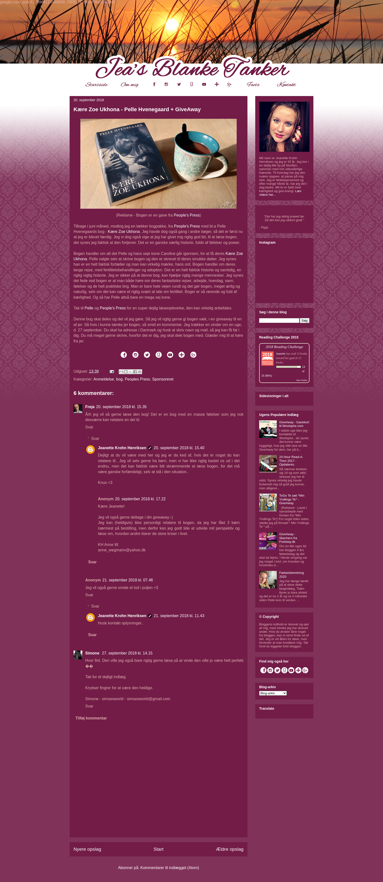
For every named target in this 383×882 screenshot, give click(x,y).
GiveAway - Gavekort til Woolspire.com (294, 424)
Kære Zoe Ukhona (124, 231)
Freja (90, 407)
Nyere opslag (87, 849)
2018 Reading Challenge (284, 347)
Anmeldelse (104, 379)
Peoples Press (137, 379)
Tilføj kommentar (91, 718)
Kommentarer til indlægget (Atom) (169, 868)
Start (159, 849)
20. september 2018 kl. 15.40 (179, 448)
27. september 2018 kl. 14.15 (127, 653)
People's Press (187, 215)
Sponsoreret (162, 379)
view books (301, 380)
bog (119, 379)
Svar (89, 427)
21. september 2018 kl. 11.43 (179, 616)
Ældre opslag (230, 849)
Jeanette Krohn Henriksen (122, 448)
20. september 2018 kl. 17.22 (140, 499)
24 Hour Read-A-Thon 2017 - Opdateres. (291, 460)
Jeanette (281, 353)
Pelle (89, 308)
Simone (92, 653)
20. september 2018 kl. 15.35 (121, 407)
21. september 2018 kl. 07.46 (127, 580)
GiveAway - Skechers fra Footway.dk (288, 538)
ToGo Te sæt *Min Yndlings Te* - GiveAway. (291, 499)
